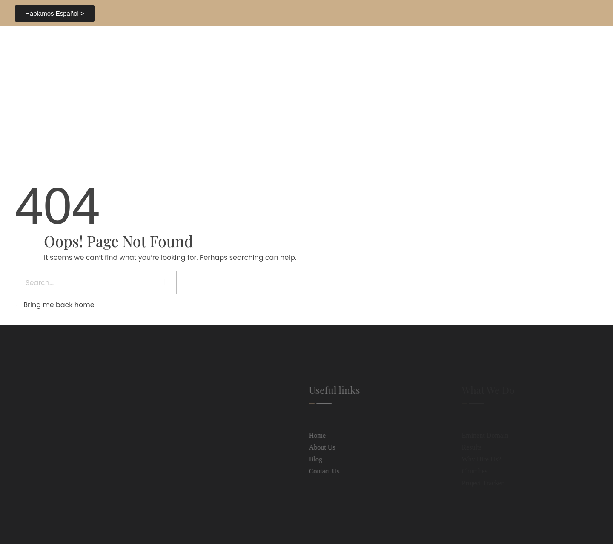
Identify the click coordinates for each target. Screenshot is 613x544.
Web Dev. (401, 526)
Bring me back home (55, 305)
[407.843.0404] (473, 13)
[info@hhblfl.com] (27, 486)
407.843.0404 (501, 12)
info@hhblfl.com (60, 485)
